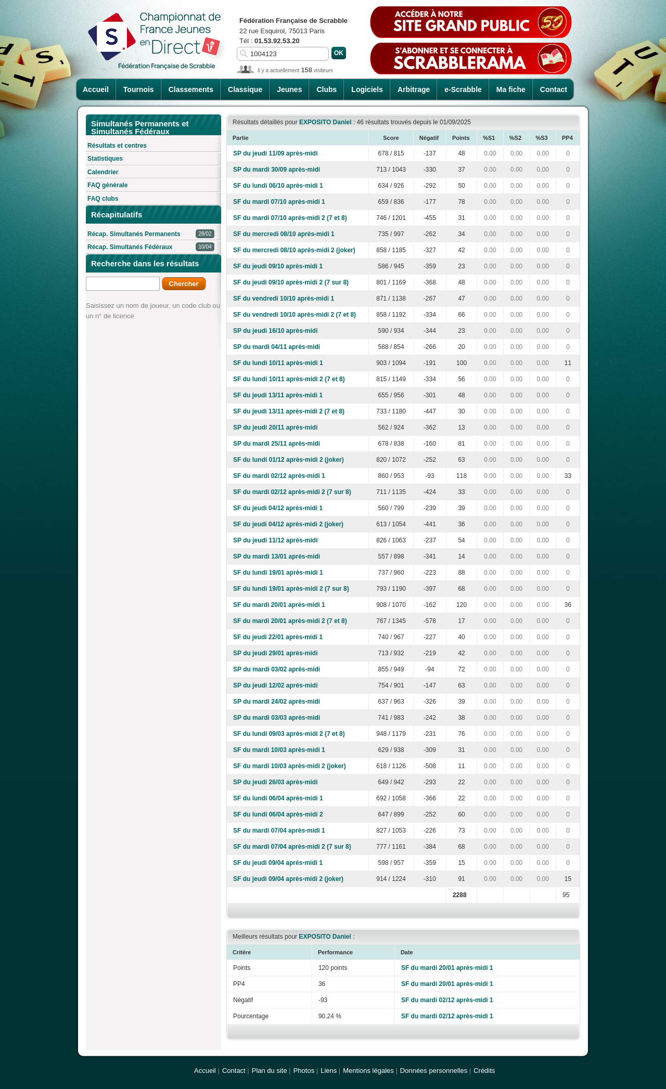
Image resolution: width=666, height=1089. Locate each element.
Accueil (96, 89)
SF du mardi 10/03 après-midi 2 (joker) (289, 766)
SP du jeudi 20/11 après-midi (275, 427)
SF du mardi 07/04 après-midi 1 (279, 830)
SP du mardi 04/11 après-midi (276, 347)
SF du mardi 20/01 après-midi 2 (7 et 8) (290, 621)
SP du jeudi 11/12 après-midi (275, 540)
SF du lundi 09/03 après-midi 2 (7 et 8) (289, 733)
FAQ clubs (102, 198)
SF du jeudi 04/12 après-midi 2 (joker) (288, 524)
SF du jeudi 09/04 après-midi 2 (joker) (288, 879)
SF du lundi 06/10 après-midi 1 (278, 185)
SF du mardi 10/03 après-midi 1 (279, 750)
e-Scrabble (463, 89)
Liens (329, 1070)
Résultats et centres (117, 145)
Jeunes (289, 89)
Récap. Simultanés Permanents (150, 234)
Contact (553, 89)
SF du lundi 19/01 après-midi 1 (278, 572)
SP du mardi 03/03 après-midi (276, 717)
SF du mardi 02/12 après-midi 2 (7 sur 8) (292, 492)
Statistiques (105, 158)
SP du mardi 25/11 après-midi (276, 443)
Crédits (484, 1070)
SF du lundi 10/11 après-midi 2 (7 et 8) (289, 379)
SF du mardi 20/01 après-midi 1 (279, 604)
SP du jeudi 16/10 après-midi (275, 330)
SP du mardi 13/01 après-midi (276, 556)
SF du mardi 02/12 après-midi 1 (279, 475)
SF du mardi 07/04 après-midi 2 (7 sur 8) (292, 846)
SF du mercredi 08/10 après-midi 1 (284, 234)
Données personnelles (433, 1070)
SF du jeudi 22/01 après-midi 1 (278, 637)
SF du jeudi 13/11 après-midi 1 (278, 395)
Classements (191, 89)
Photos (303, 1070)
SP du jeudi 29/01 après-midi (275, 653)
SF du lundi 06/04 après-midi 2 (278, 814)
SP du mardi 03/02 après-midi (276, 669)
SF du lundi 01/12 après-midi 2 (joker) (288, 459)
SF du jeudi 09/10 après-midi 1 (278, 266)
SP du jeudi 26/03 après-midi (275, 782)
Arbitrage (414, 89)
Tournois (138, 89)
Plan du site (269, 1070)
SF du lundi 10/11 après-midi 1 (278, 363)
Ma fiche (511, 89)
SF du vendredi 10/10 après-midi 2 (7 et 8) (294, 314)
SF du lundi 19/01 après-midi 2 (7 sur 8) (291, 588)
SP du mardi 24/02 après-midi (276, 701)
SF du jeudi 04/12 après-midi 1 (278, 508)
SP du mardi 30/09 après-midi (276, 169)
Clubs (326, 89)
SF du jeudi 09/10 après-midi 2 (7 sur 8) (291, 282)
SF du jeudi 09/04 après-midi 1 (278, 862)
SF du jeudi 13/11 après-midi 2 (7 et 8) (288, 411)
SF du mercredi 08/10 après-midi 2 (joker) (294, 250)
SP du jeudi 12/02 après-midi (275, 685)
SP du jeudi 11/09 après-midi (275, 153)
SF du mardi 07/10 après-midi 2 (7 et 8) (290, 218)
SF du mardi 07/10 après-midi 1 (279, 201)
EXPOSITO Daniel (325, 122)
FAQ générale (107, 185)
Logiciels (367, 89)
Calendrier (102, 172)
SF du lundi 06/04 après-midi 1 (278, 798)
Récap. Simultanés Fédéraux (150, 247)
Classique (245, 89)
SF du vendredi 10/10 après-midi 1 (283, 298)
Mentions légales (368, 1070)
